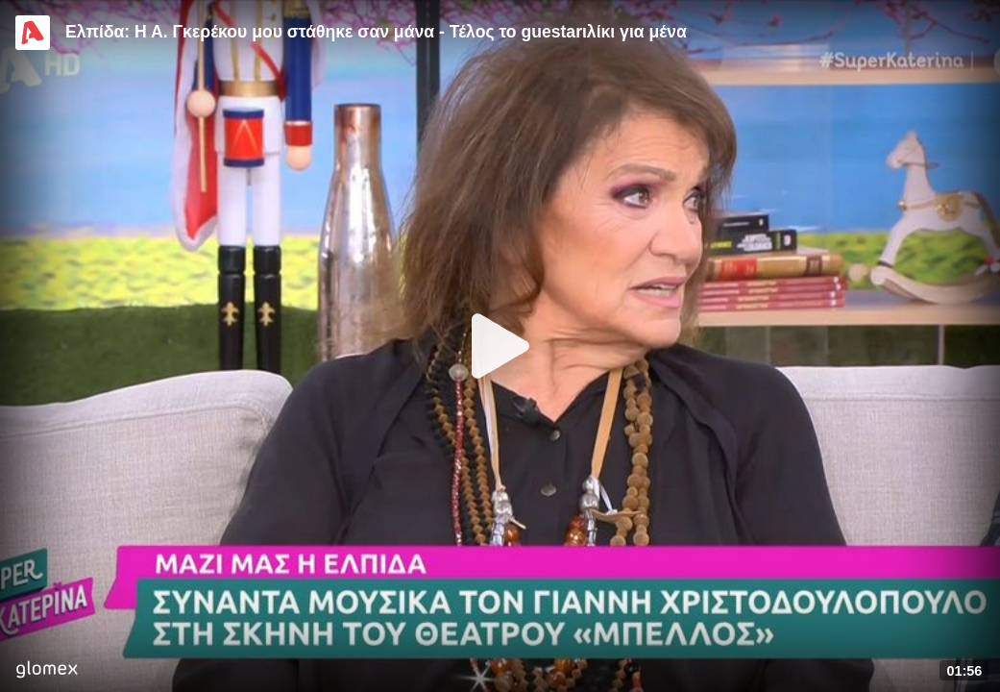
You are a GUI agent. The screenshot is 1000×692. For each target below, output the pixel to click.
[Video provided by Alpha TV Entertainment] (32, 32)
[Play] (500, 346)
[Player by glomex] (46, 671)
